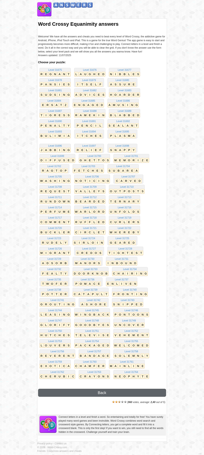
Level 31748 (92, 323)
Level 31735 (54, 282)
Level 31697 (89, 148)
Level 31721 (89, 231)
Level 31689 (124, 114)
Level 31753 (55, 344)
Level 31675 (55, 72)
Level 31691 (89, 124)
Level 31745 (92, 313)
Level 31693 (55, 134)
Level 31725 (122, 241)
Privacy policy (45, 443)
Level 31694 (89, 134)
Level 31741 (57, 303)
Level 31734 (130, 272)
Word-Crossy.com (57, 447)
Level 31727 (89, 251)
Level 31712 (89, 200)
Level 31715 (89, 210)
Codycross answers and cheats (64, 451)
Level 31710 (126, 189)
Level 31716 (124, 210)
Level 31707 (128, 179)
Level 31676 (89, 72)
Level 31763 (94, 375)
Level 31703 (88, 169)
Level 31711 (55, 200)
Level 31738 (54, 292)
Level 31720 (55, 231)
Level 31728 (125, 251)
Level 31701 (131, 159)
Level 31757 (94, 354)
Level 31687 (55, 114)
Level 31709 (89, 189)
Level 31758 (131, 354)
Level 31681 (55, 93)
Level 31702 (54, 169)
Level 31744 (55, 313)
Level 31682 (89, 93)
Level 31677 (124, 72)
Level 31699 (57, 159)
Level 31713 (124, 200)
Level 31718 (89, 220)
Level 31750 (55, 334)
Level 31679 (89, 83)
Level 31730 (87, 261)
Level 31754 (92, 344)
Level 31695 (122, 134)
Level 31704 (123, 169)
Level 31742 (93, 303)
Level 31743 (127, 303)
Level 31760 (89, 364)
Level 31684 (54, 103)
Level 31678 (55, 83)
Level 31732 (54, 272)
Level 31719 (124, 220)
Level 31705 (55, 179)
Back (102, 393)
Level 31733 (90, 272)
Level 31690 (55, 124)
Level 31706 (92, 179)
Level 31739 (90, 292)
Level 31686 (123, 103)
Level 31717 (55, 220)
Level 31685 (88, 103)
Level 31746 (131, 313)
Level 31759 (55, 364)
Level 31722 (124, 231)
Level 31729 (54, 261)
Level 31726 (55, 251)
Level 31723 (54, 241)
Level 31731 (121, 261)
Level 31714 (55, 210)
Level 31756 (57, 354)
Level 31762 (57, 375)
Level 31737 (121, 282)
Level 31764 (131, 375)
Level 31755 (131, 344)
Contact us (61, 443)
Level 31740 (130, 292)
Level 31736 (87, 282)
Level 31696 (55, 148)
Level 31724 (88, 241)
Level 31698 (122, 148)
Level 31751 (92, 334)
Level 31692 (123, 124)
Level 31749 (129, 323)
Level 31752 (131, 334)
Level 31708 (55, 189)
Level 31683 (124, 93)
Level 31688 (89, 114)
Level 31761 (126, 364)
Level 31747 (55, 323)
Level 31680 (122, 83)
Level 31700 (94, 159)
